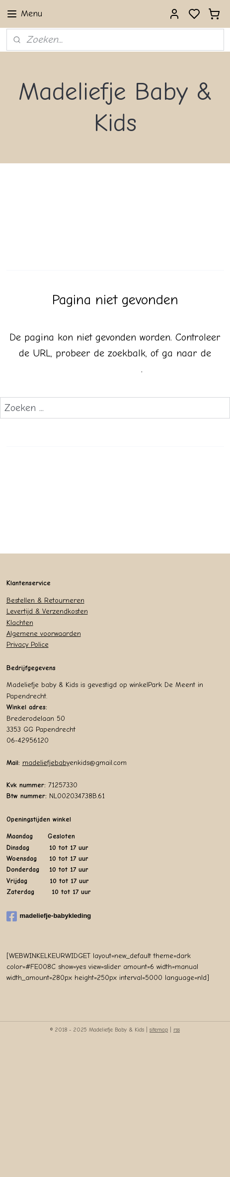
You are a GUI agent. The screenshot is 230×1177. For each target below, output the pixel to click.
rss (176, 1030)
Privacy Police (27, 644)
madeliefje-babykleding (48, 916)
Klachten (19, 623)
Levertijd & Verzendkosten (47, 611)
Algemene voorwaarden (43, 633)
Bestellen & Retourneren (45, 600)
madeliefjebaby (46, 763)
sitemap (159, 1030)
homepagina (114, 369)
